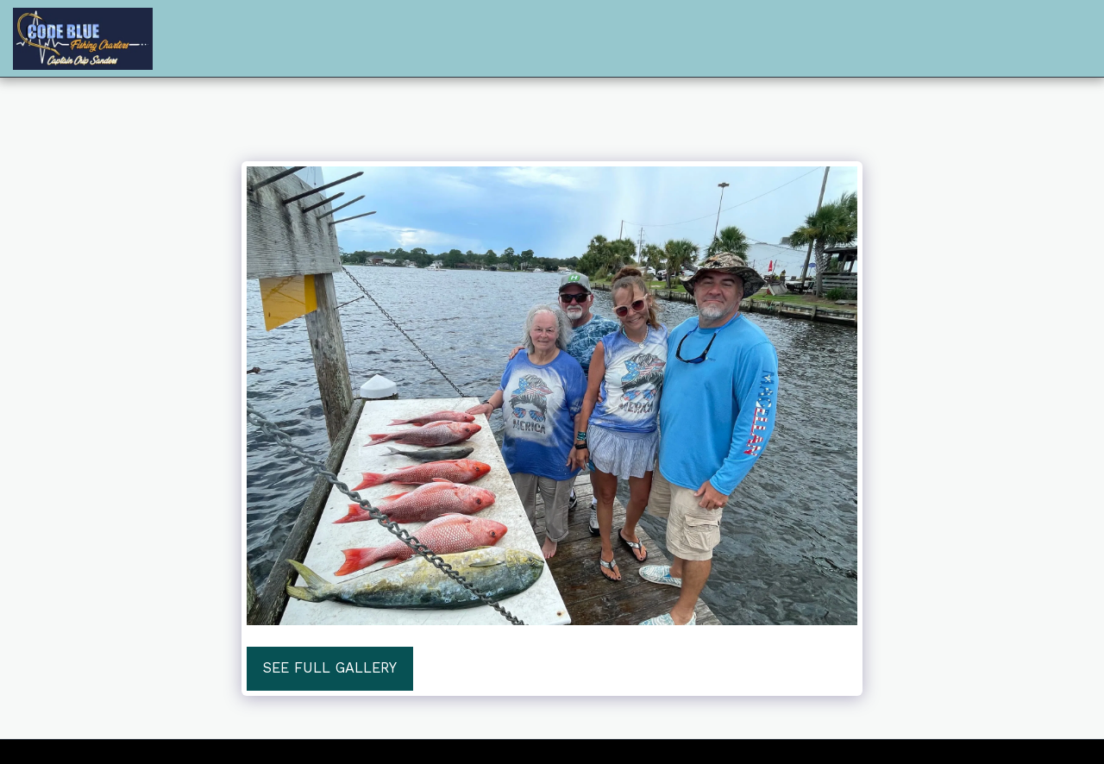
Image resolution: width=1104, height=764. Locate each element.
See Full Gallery (330, 668)
